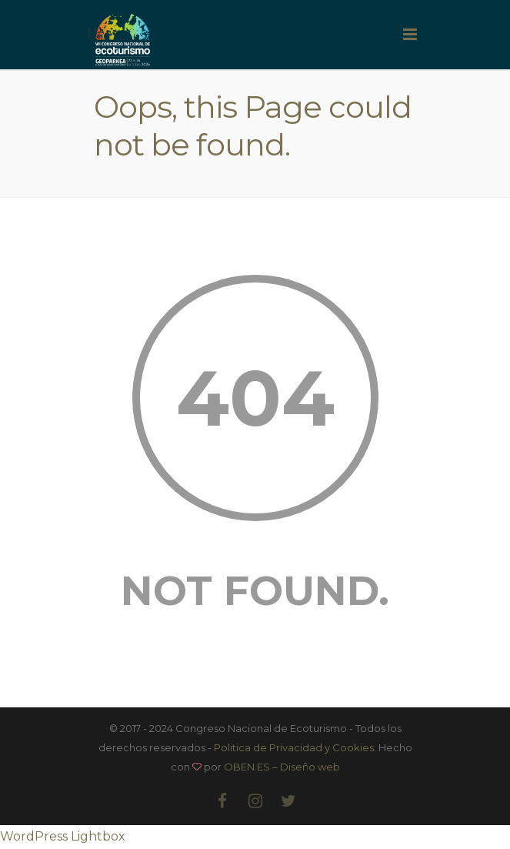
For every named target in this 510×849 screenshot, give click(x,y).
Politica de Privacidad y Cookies (294, 747)
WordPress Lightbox (62, 836)
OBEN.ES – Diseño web (282, 766)
